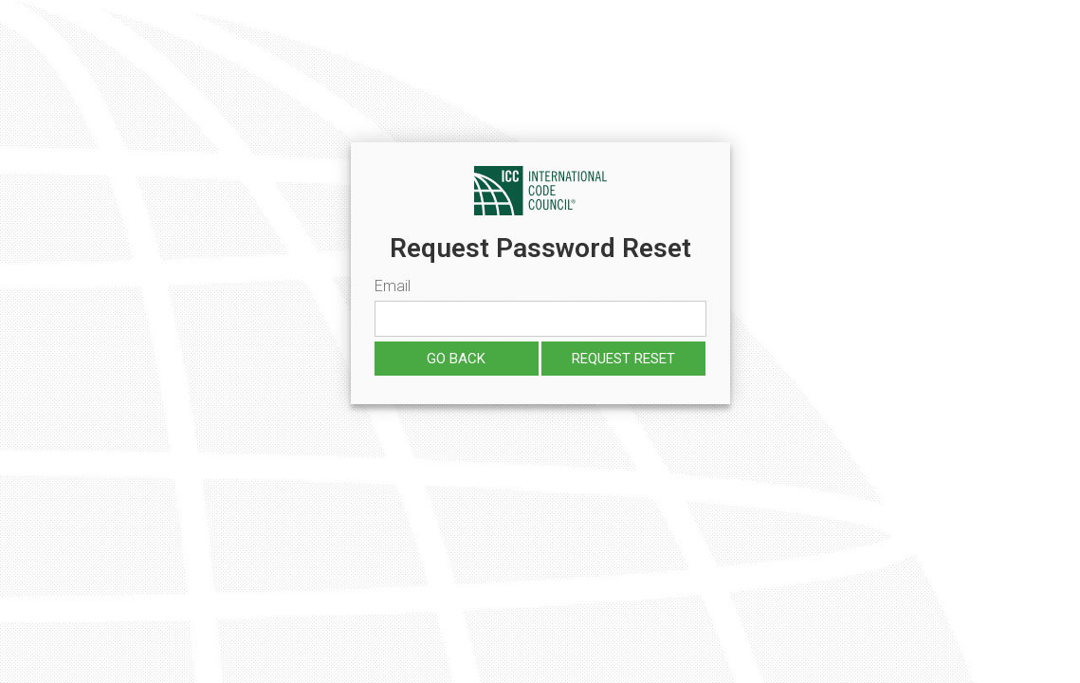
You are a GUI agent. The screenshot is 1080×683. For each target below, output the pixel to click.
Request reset (623, 358)
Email (393, 286)
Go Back (456, 358)
